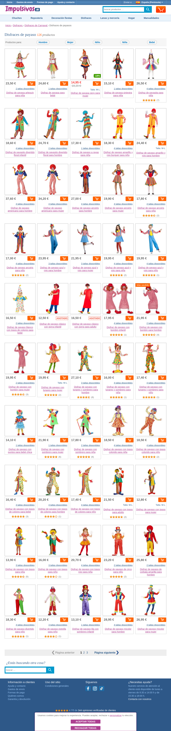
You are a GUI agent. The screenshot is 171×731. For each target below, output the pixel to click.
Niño (97, 42)
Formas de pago (45, 2)
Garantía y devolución (19, 699)
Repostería (36, 18)
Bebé (152, 42)
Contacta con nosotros (139, 699)
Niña (124, 42)
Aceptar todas (85, 721)
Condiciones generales (57, 686)
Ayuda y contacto (66, 2)
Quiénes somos (16, 695)
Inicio (9, 2)
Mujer (70, 42)
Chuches (17, 18)
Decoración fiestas (62, 18)
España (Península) (149, 2)
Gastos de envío (25, 2)
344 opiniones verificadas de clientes (97, 710)
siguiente (106, 652)
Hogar (131, 18)
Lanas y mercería (109, 18)
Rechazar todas (85, 728)
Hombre (43, 42)
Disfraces (86, 18)
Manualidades (151, 18)
